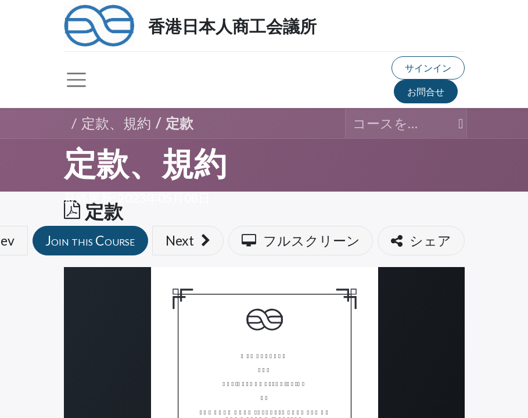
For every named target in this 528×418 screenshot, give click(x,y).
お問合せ (425, 91)
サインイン (428, 67)
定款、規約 (145, 164)
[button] (90, 240)
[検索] (455, 123)
